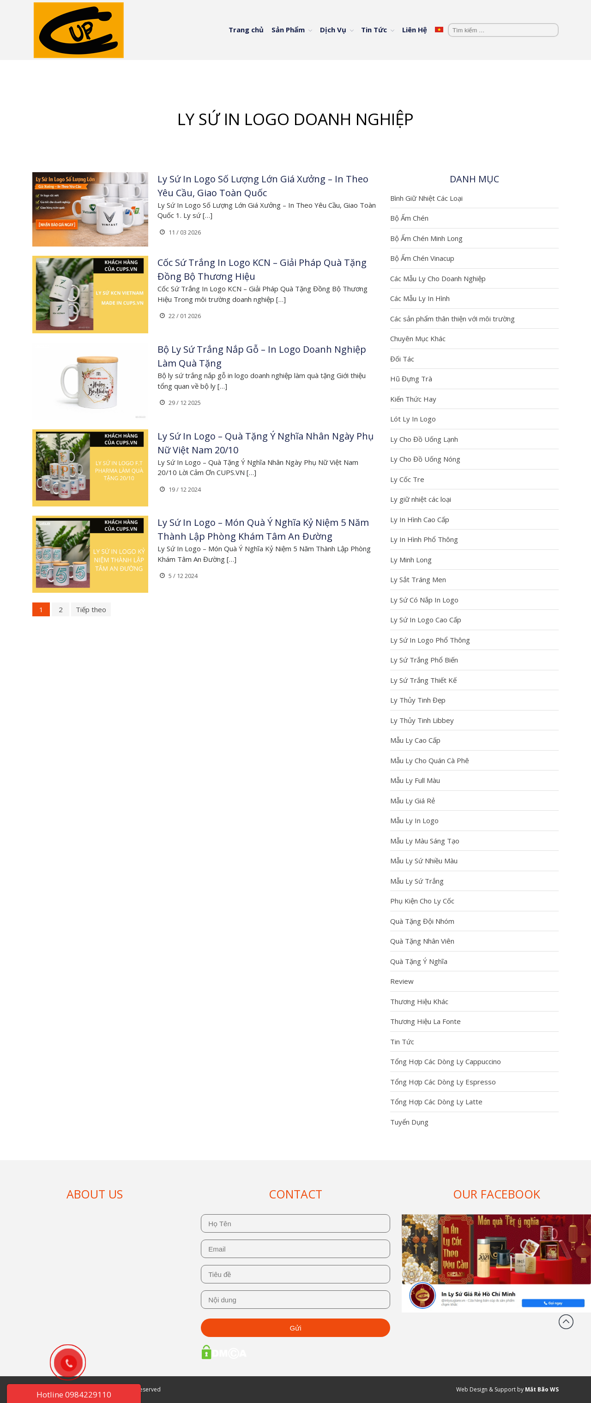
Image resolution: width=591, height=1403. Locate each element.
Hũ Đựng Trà (411, 378)
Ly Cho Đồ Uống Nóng (425, 459)
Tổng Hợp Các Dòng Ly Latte (436, 1101)
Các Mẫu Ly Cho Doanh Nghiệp (438, 278)
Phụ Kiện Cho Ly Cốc (422, 900)
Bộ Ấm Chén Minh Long (426, 238)
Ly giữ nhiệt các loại (420, 499)
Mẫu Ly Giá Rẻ (412, 800)
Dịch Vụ (333, 29)
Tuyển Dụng (409, 1121)
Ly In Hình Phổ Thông (424, 539)
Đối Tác (402, 358)
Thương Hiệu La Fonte (425, 1021)
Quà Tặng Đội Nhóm (422, 921)
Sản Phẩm (288, 29)
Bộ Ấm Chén (409, 218)
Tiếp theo (91, 609)
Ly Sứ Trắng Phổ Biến (424, 659)
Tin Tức (374, 29)
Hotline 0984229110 (73, 1394)
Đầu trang (566, 1321)
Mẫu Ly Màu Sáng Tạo (424, 840)
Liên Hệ (414, 29)
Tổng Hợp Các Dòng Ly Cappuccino (445, 1061)
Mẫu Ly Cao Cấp (415, 740)
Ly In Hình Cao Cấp (419, 519)
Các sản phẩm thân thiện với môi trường (452, 318)
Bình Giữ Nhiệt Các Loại (426, 198)
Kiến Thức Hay (413, 398)
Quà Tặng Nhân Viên (422, 940)
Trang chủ (246, 29)
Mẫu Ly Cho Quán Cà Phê (429, 760)
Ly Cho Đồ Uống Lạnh (424, 439)
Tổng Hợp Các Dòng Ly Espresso (443, 1081)
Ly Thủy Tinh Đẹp (418, 700)
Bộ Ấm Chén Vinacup (422, 258)
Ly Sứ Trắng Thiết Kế (423, 680)
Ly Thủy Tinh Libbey (422, 720)
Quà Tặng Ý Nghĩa (418, 961)
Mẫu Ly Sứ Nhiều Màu (424, 860)
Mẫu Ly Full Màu (415, 780)
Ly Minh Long (411, 559)
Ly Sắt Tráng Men (418, 579)
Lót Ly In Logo (413, 418)
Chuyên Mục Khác (418, 338)
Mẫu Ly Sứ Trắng (417, 880)
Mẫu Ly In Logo (414, 820)
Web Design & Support (486, 1389)
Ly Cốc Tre (407, 479)
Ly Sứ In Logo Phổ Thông (430, 639)
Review (402, 981)
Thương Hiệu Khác (419, 1001)
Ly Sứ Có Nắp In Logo (424, 599)
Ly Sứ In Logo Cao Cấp (425, 619)
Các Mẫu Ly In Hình (420, 298)
